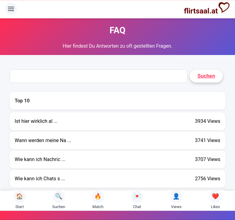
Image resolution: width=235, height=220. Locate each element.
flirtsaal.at (207, 8)
